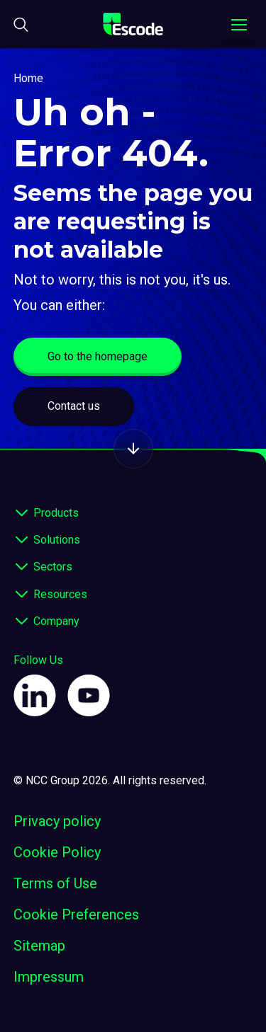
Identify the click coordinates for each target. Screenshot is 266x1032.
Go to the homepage (98, 356)
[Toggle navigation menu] (239, 25)
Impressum (48, 976)
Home (28, 78)
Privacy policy (57, 821)
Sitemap (39, 945)
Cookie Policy (57, 852)
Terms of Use (55, 883)
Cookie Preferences (76, 914)
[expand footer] (22, 513)
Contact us (74, 406)
